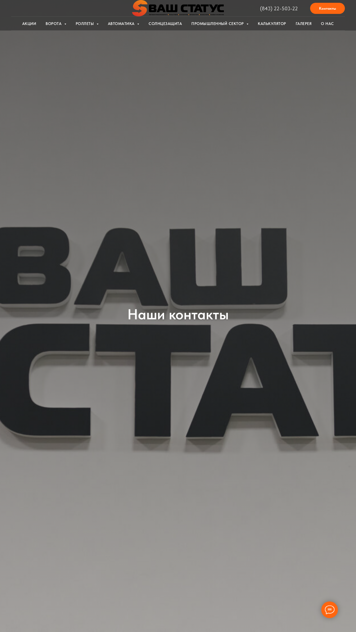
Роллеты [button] (85, 23)
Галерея (304, 23)
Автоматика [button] (122, 23)
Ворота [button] (54, 23)
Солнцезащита (165, 23)
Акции (29, 23)
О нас (327, 23)
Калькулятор (272, 23)
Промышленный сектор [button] (218, 23)
